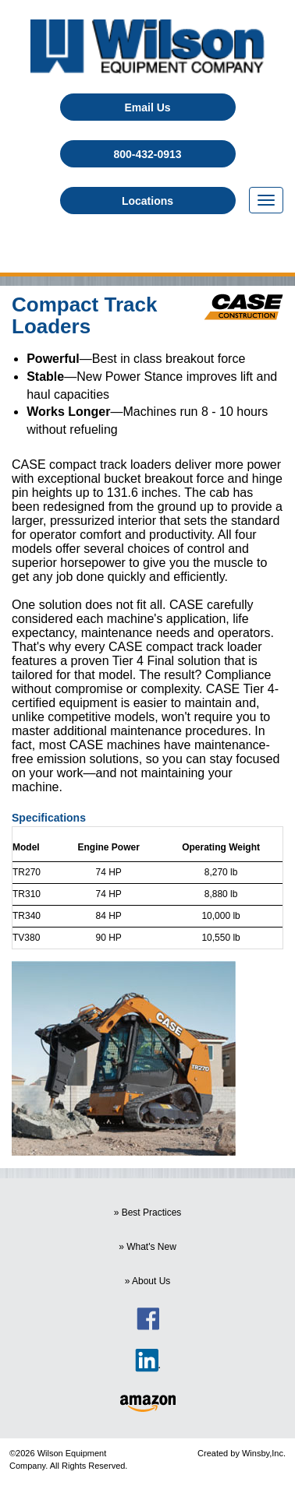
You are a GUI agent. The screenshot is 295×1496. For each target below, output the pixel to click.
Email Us (147, 107)
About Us (151, 1281)
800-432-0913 (147, 154)
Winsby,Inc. (264, 1453)
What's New (151, 1246)
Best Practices (152, 1212)
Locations (147, 201)
